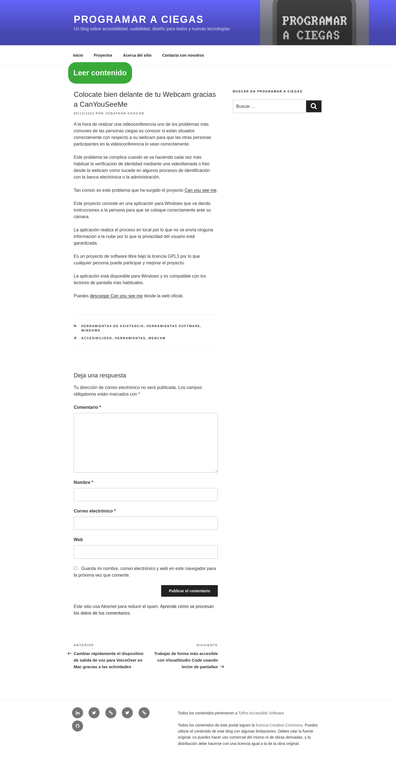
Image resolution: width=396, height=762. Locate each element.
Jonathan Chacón (124, 113)
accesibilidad (96, 338)
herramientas (130, 338)
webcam (157, 338)
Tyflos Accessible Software (261, 713)
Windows (91, 330)
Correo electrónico (95, 511)
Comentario (87, 407)
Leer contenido (100, 73)
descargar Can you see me (116, 296)
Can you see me (201, 190)
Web (78, 539)
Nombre (83, 482)
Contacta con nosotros (183, 55)
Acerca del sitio (137, 55)
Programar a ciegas (139, 19)
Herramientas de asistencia (112, 326)
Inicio (78, 55)
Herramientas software (173, 326)
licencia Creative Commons (279, 725)
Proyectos (103, 55)
